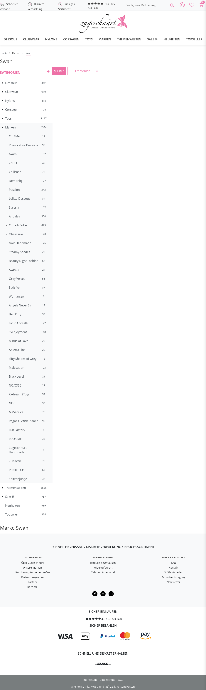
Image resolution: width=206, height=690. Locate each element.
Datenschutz (107, 679)
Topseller (194, 39)
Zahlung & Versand (103, 572)
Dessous (10, 39)
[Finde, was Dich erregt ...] (145, 5)
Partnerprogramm (32, 577)
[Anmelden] (182, 5)
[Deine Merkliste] (192, 5)
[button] (26, 72)
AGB (120, 679)
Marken (105, 39)
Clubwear (31, 39)
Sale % (152, 39)
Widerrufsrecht (103, 567)
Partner (32, 582)
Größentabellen (173, 572)
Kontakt (173, 567)
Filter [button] (59, 71)
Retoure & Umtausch (103, 562)
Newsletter (173, 582)
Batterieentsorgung (173, 577)
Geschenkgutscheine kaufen (32, 572)
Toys (89, 39)
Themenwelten (129, 39)
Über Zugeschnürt (32, 562)
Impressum (90, 679)
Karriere (32, 587)
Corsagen (71, 39)
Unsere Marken (32, 567)
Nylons (51, 39)
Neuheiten (171, 39)
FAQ (173, 562)
